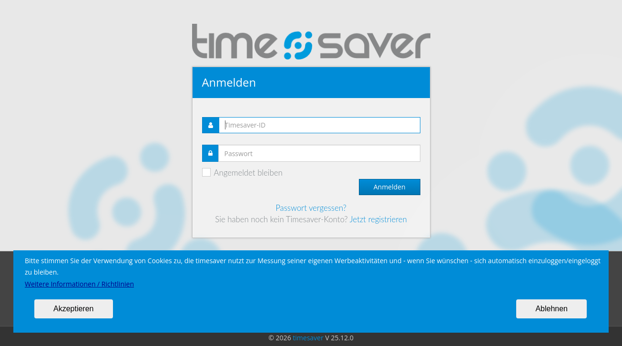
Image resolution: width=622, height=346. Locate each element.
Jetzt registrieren (377, 219)
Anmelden (390, 186)
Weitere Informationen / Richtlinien (79, 283)
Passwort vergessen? (311, 208)
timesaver (308, 337)
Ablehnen (551, 309)
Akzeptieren (73, 309)
